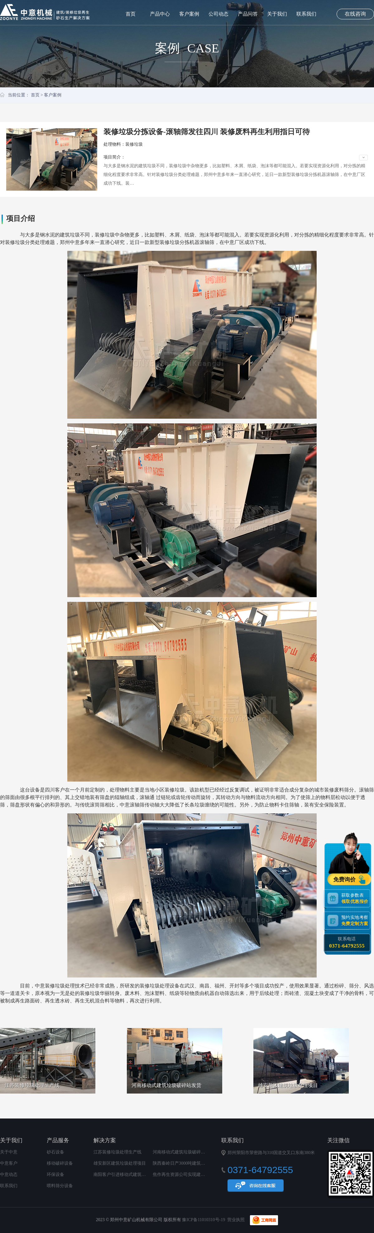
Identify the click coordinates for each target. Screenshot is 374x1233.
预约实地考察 (355, 920)
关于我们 (277, 14)
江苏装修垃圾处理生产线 (117, 1152)
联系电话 (347, 942)
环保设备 (55, 1174)
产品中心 (160, 14)
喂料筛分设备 (60, 1185)
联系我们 (306, 14)
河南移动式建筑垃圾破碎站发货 (183, 1152)
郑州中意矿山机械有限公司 (45, 12)
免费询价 (345, 879)
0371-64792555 (347, 945)
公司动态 (218, 14)
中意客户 (8, 1163)
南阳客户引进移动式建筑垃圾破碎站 (128, 1174)
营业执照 (236, 1219)
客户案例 (189, 14)
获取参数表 (355, 898)
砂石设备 (55, 1152)
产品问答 (248, 14)
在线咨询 (355, 14)
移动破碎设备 (60, 1163)
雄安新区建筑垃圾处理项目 (120, 1163)
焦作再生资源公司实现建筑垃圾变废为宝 (192, 1174)
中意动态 (8, 1174)
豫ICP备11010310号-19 (203, 1219)
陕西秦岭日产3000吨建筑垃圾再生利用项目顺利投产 (203, 1163)
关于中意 (8, 1152)
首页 (131, 14)
